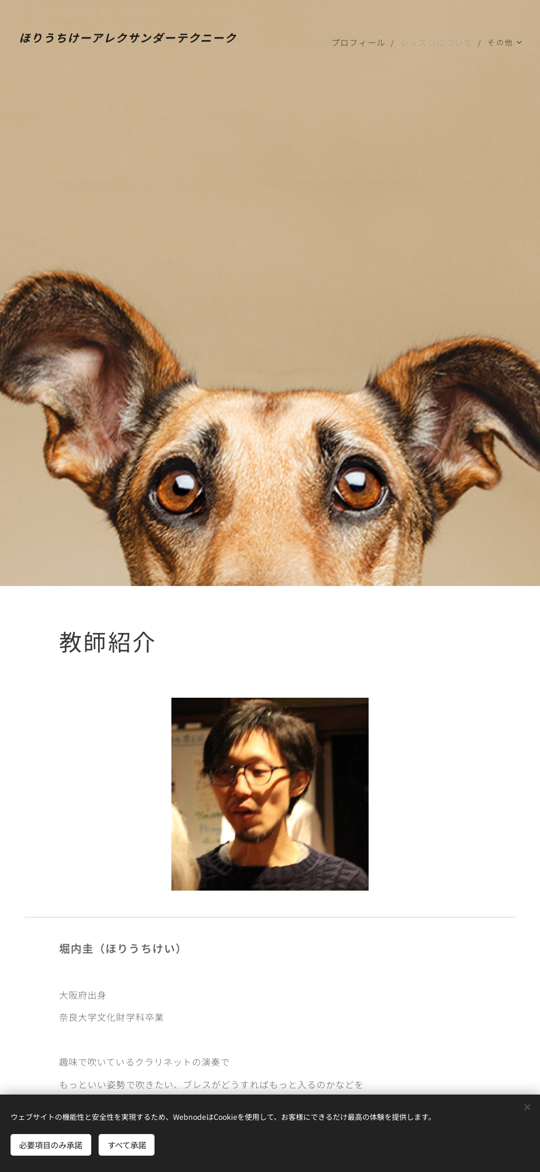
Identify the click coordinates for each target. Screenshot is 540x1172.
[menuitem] (365, 42)
